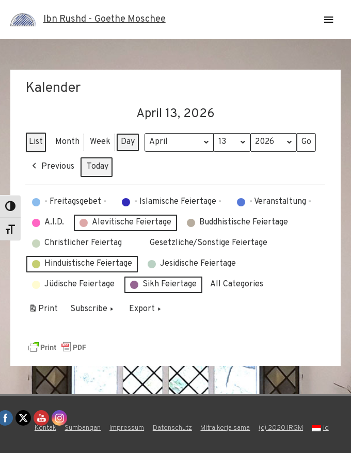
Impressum (126, 428)
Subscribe (93, 309)
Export (146, 309)
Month (67, 141)
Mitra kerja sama (225, 428)
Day (128, 141)
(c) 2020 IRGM (281, 428)
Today (97, 166)
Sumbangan (83, 428)
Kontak (45, 428)
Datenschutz (172, 428)
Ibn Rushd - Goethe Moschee (104, 19)
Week (100, 141)
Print (43, 310)
